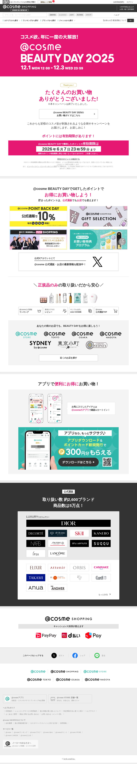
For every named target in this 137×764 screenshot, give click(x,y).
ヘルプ (116, 15)
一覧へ (131, 20)
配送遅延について (120, 20)
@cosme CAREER (12, 735)
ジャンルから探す (66, 20)
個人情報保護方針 (21, 723)
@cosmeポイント (62, 732)
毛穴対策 (80, 15)
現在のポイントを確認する (68, 159)
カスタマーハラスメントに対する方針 (44, 723)
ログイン (130, 2)
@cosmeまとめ (26, 735)
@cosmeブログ (35, 732)
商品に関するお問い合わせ (29, 714)
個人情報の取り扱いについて (50, 711)
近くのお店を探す (68, 358)
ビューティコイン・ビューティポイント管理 (42, 166)
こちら (59, 164)
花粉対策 (53, 15)
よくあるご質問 (11, 714)
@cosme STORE (75, 732)
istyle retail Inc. (69, 759)
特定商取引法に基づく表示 (73, 711)
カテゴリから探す (11, 20)
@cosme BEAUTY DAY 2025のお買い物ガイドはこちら (68, 114)
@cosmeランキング (21, 732)
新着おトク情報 (48, 1)
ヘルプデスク (90, 711)
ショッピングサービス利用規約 (26, 711)
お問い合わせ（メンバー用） (51, 714)
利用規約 (9, 711)
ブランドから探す (49, 20)
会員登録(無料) (118, 2)
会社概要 (9, 723)
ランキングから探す (31, 20)
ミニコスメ (62, 15)
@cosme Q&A (48, 732)
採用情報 (63, 723)
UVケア (88, 15)
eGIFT (72, 15)
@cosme (8, 732)
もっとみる (103, 594)
